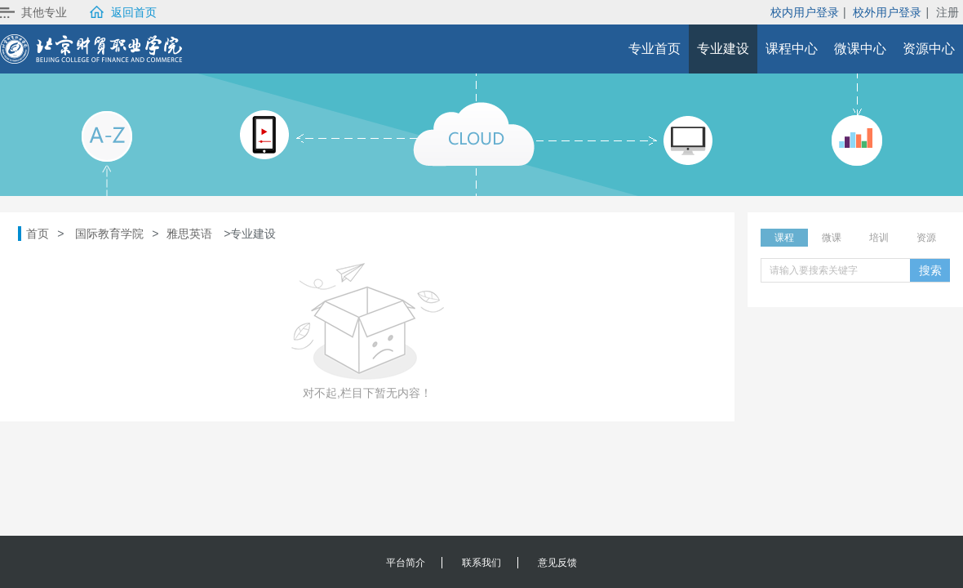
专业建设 (723, 49)
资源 (926, 237)
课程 (784, 237)
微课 (831, 237)
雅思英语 (189, 233)
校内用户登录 (804, 12)
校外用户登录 (887, 12)
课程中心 (792, 49)
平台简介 (405, 562)
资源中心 (929, 49)
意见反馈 (557, 562)
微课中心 (860, 49)
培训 (879, 237)
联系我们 (481, 562)
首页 (37, 233)
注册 (947, 12)
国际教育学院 (109, 233)
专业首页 (654, 49)
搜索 (930, 270)
